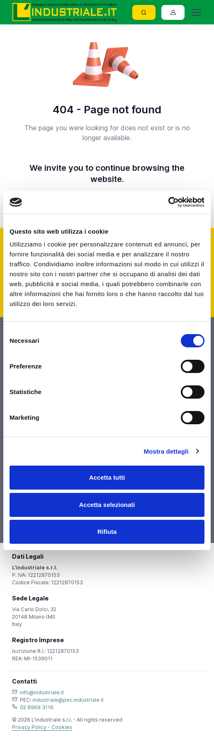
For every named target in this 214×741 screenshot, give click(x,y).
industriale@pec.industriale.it (68, 700)
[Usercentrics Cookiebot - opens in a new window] (168, 202)
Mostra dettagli (165, 451)
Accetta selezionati (107, 504)
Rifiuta (107, 531)
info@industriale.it (42, 692)
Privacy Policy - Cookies (42, 727)
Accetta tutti (107, 477)
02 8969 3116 (37, 707)
